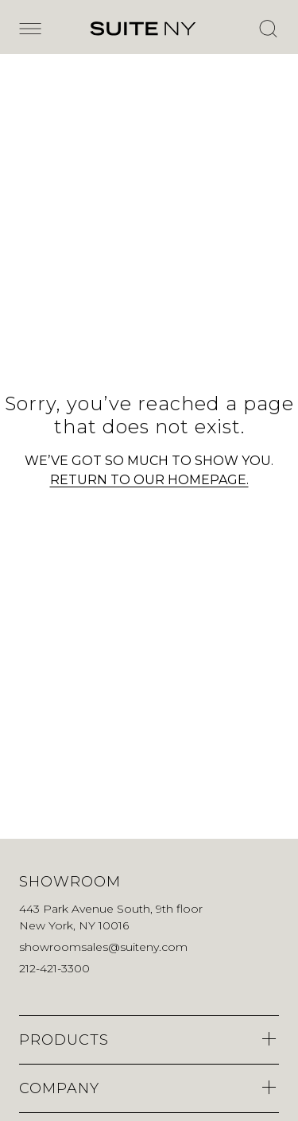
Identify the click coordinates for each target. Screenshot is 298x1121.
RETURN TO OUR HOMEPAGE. (149, 479)
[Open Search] (268, 28)
